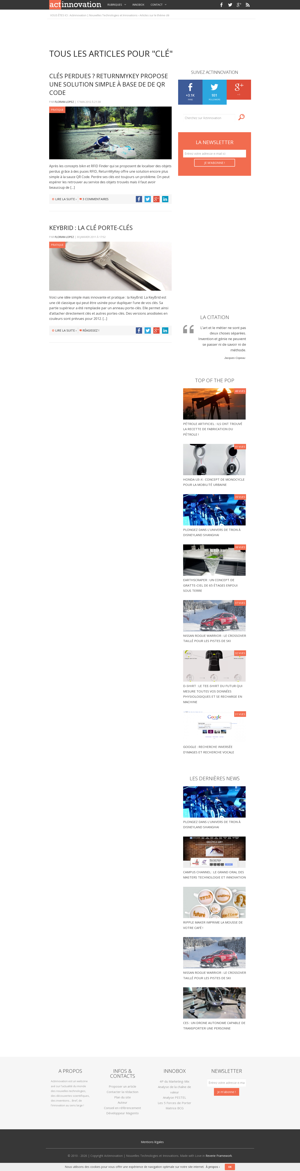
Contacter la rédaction (122, 1092)
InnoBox (138, 4)
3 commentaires (94, 199)
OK (230, 1166)
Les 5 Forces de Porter (174, 1103)
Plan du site (122, 1097)
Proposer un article (122, 1086)
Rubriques (115, 4)
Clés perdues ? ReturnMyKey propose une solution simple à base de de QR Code (108, 84)
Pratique (57, 110)
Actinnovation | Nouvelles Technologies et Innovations (104, 15)
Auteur (122, 1102)
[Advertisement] (150, 31)
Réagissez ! (89, 330)
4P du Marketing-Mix (174, 1081)
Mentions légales (152, 1142)
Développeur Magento (122, 1113)
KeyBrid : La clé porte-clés (91, 228)
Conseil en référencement (122, 1108)
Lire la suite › (64, 199)
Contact (156, 4)
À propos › (213, 1167)
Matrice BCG (175, 1108)
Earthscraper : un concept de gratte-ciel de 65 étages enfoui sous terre (210, 585)
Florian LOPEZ (64, 102)
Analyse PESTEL (174, 1097)
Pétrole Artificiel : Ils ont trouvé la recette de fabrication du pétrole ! (212, 429)
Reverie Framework (219, 1156)
